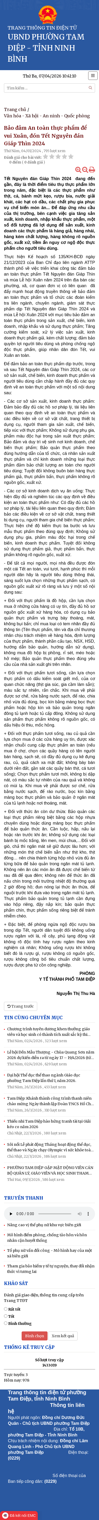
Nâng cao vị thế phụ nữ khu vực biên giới (44, 1225)
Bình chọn (34, 1336)
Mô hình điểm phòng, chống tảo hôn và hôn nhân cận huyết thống (47, 1238)
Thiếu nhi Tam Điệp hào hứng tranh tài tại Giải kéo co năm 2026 (49, 1124)
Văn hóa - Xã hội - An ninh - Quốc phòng (47, 115)
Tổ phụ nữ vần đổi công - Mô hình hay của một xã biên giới (49, 1253)
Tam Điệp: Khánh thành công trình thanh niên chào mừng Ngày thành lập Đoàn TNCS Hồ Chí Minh (49, 1101)
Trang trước (20, 1006)
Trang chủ (15, 109)
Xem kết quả (63, 1336)
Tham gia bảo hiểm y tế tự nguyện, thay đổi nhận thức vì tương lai (51, 1269)
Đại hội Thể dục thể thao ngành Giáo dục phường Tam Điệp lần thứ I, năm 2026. (43, 1078)
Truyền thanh (23, 1198)
